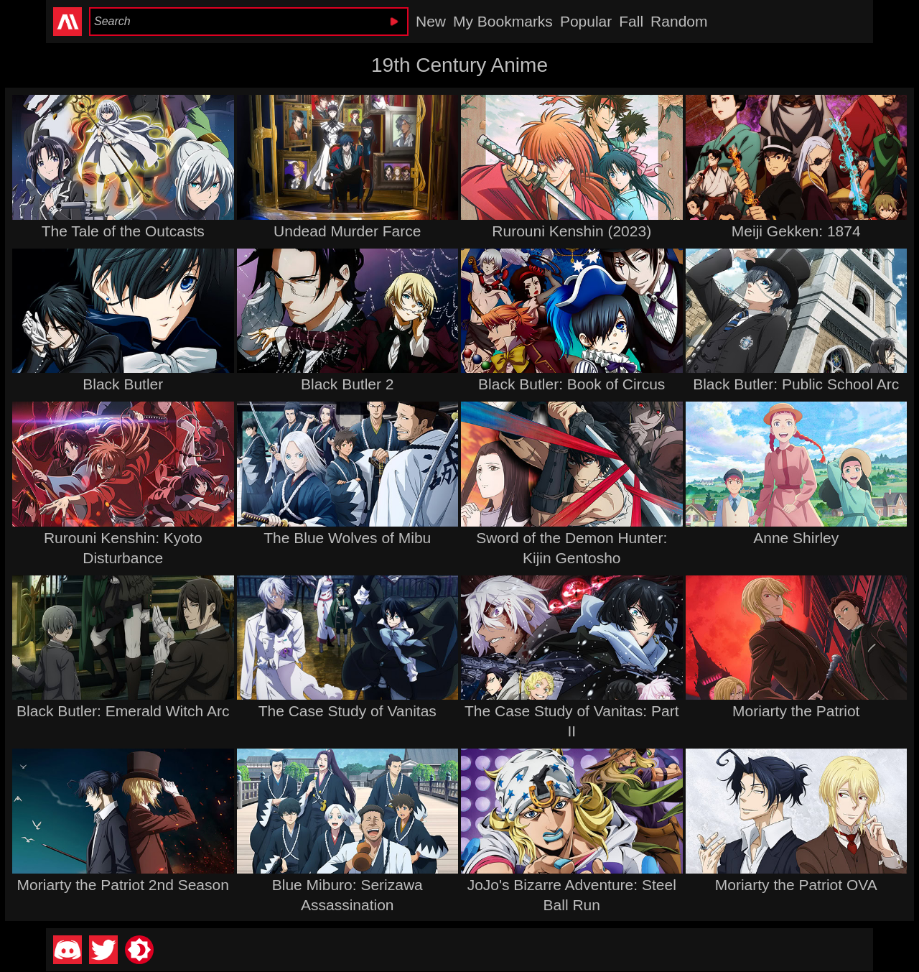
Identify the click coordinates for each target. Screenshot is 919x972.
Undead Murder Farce (347, 231)
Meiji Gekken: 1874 (796, 231)
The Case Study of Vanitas (347, 711)
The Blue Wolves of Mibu (347, 537)
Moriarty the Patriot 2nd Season (123, 884)
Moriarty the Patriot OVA (796, 884)
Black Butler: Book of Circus (571, 384)
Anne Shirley (796, 537)
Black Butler (123, 384)
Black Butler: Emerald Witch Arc (123, 711)
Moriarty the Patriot (795, 711)
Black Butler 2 (347, 384)
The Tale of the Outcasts (123, 231)
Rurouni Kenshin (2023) (571, 231)
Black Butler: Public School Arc (796, 384)
